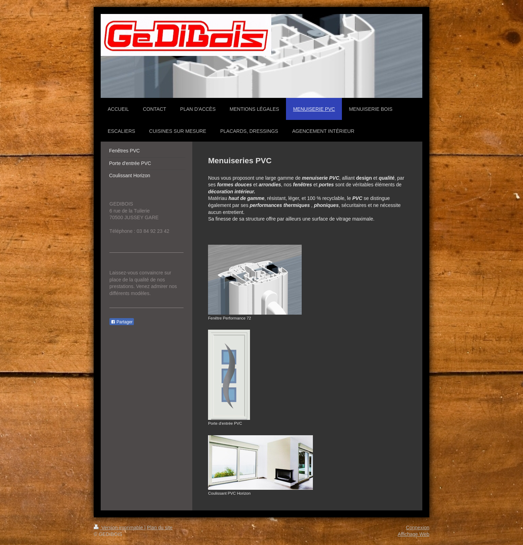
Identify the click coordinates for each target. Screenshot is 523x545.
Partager (121, 322)
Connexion (417, 527)
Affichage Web (413, 534)
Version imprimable (119, 527)
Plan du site (159, 527)
